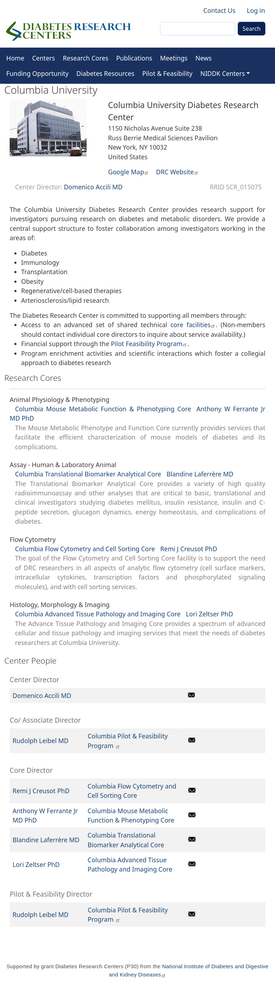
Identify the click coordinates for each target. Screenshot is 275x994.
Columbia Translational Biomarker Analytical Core (88, 474)
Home (15, 58)
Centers (43, 58)
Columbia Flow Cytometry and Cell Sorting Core (85, 548)
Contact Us (219, 10)
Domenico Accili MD (93, 187)
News (204, 58)
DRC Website (177, 172)
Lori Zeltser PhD (209, 614)
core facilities (193, 324)
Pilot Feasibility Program (149, 343)
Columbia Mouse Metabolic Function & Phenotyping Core (103, 408)
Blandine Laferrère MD (200, 474)
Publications (134, 58)
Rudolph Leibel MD (40, 740)
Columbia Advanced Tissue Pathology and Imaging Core (97, 614)
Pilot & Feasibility (167, 73)
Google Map (128, 172)
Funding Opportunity (37, 73)
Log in (256, 10)
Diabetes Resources (105, 73)
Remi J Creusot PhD (188, 548)
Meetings (174, 58)
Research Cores (85, 58)
